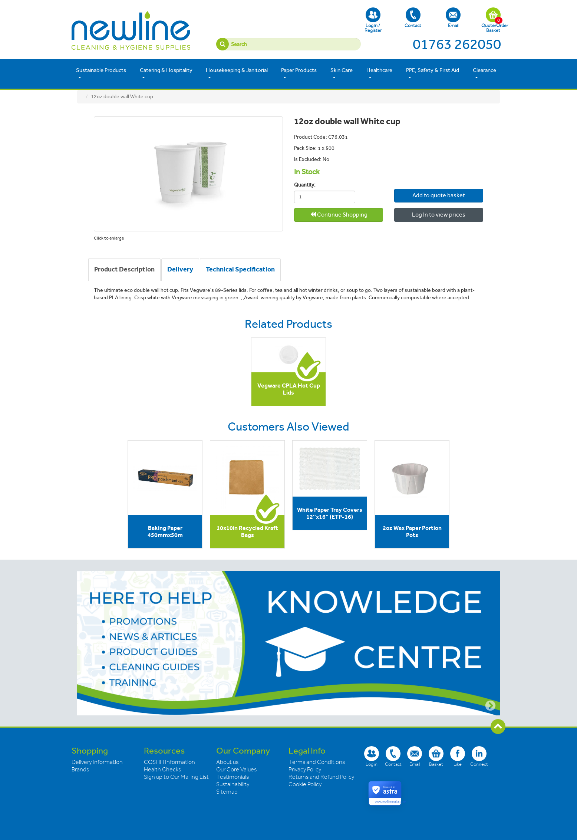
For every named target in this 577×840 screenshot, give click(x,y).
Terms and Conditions (316, 762)
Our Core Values (236, 769)
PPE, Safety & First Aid (432, 73)
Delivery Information (97, 762)
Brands (80, 769)
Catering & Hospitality (166, 73)
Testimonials (232, 777)
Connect (479, 756)
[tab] (124, 269)
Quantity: (305, 185)
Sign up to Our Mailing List (176, 777)
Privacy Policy (304, 769)
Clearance (484, 73)
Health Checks (162, 769)
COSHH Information (169, 762)
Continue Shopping (338, 214)
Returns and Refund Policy (321, 777)
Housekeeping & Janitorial (237, 73)
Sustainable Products (101, 73)
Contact (413, 17)
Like (457, 756)
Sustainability (232, 784)
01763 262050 (457, 44)
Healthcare (379, 73)
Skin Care (341, 73)
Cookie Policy (305, 784)
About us (227, 762)
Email (453, 17)
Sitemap (227, 791)
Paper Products (299, 73)
